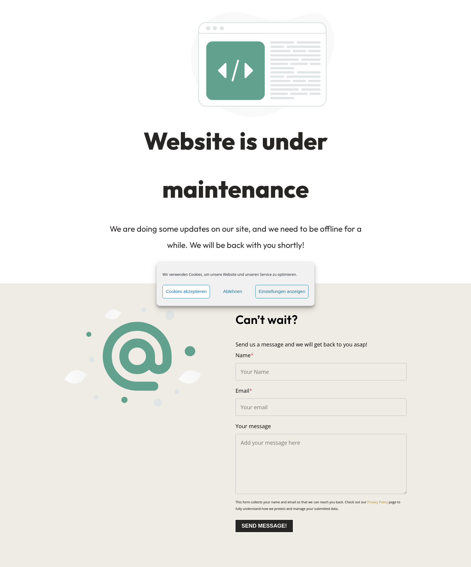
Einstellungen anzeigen (282, 291)
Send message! (264, 526)
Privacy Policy (377, 502)
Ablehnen (232, 291)
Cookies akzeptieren (186, 291)
